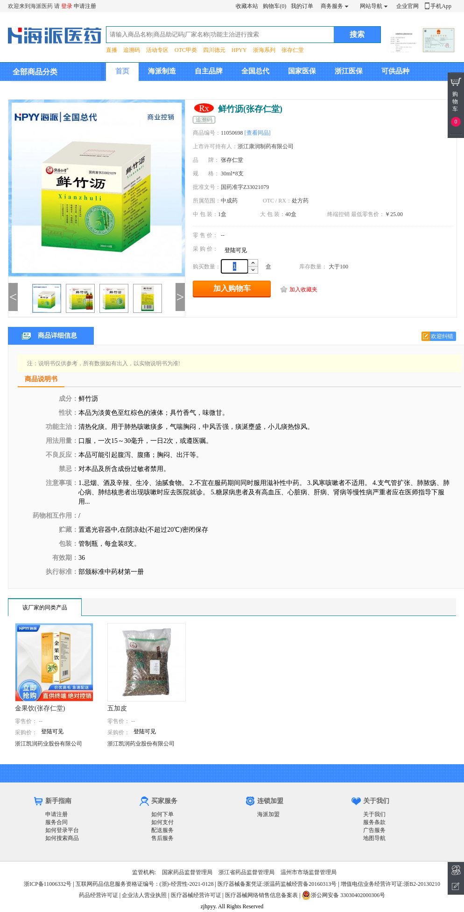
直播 (111, 50)
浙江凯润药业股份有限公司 (48, 743)
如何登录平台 (62, 830)
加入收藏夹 (303, 289)
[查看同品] (258, 133)
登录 (66, 6)
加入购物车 (232, 288)
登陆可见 (236, 250)
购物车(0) (274, 6)
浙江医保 (349, 71)
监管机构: (144, 872)
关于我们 (374, 814)
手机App (440, 6)
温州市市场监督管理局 (309, 872)
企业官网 (407, 6)
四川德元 (214, 50)
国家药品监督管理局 (187, 872)
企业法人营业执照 (144, 895)
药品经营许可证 (98, 895)
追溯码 (131, 50)
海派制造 (162, 71)
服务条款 (374, 822)
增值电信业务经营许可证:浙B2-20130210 (390, 884)
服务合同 (56, 822)
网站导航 (371, 6)
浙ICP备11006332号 (48, 884)
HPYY (239, 50)
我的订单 (302, 6)
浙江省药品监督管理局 (246, 872)
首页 (122, 71)
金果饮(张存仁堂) (40, 708)
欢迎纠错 (442, 336)
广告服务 (374, 830)
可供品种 (395, 71)
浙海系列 (264, 50)
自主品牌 (209, 71)
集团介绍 (129, 89)
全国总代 (255, 71)
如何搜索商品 (62, 838)
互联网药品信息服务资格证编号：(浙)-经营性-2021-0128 (145, 884)
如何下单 (162, 814)
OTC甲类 (186, 50)
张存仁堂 (292, 50)
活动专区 (157, 50)
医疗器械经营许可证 (196, 895)
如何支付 (162, 822)
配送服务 (162, 830)
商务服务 (332, 6)
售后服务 (162, 838)
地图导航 (374, 838)
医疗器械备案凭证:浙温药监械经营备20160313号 (277, 884)
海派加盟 (268, 814)
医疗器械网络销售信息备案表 (261, 895)
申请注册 (85, 6)
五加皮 (117, 708)
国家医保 (302, 71)
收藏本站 (247, 6)
